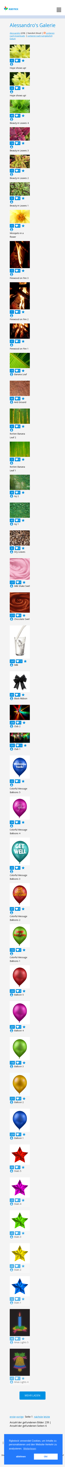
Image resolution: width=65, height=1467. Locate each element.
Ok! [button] (46, 1456)
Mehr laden (32, 1395)
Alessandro (15, 33)
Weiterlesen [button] (29, 1448)
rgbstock (10, 8)
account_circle (11, 64)
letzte (47, 1416)
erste (13, 1416)
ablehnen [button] (21, 1456)
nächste (38, 1416)
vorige (20, 1416)
